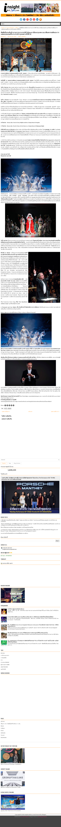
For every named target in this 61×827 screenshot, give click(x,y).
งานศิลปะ (16, 27)
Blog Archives (17, 463)
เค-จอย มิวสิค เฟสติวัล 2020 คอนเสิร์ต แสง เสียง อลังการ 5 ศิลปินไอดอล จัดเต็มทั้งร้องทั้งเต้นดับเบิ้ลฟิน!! (31, 617)
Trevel (2, 735)
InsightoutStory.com (29, 814)
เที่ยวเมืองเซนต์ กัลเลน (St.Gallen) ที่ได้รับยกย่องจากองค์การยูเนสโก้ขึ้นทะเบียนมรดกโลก (28, 632)
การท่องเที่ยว (4, 657)
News (2, 726)
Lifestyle (3, 732)
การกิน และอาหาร (5, 655)
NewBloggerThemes (42, 816)
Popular (4, 463)
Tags (10, 463)
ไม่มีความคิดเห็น (22, 36)
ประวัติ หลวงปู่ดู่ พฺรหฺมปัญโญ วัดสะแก (16, 609)
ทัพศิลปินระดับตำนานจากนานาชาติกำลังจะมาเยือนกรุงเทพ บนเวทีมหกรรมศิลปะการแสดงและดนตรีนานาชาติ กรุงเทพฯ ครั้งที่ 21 (30, 33)
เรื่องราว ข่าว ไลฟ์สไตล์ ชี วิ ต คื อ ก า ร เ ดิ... (11, 723)
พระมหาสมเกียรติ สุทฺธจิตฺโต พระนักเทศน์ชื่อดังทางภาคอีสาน (14, 533)
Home (2, 27)
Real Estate (4, 737)
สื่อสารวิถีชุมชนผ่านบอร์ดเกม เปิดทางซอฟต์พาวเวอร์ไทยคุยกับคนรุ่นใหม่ (17, 527)
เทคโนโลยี (3, 669)
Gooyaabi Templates (25, 816)
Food (2, 730)
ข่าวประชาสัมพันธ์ (9, 27)
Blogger (44, 814)
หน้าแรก (30, 411)
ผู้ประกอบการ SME (5, 664)
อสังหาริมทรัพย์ (4, 667)
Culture (3, 728)
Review (3, 653)
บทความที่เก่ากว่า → (55, 411)
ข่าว (2, 660)
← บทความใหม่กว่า (5, 411)
